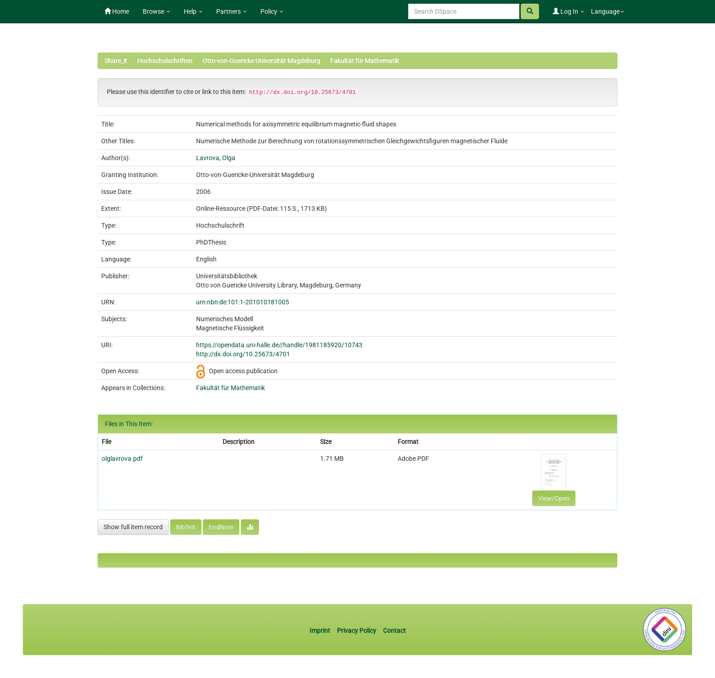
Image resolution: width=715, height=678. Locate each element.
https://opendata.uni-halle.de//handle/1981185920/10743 (279, 345)
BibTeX (186, 527)
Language (607, 11)
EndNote (221, 527)
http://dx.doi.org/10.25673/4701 (243, 354)
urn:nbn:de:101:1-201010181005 (242, 302)
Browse (156, 11)
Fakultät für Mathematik (364, 60)
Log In (568, 11)
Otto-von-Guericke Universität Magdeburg (261, 60)
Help (193, 11)
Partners (231, 11)
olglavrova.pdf (122, 458)
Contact (394, 630)
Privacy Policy (356, 630)
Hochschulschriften (164, 60)
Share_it (115, 60)
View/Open (554, 498)
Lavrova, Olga (215, 158)
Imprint (321, 630)
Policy (271, 11)
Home (116, 11)
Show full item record (133, 527)
